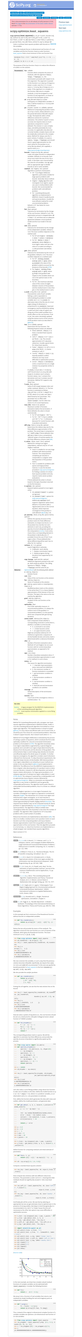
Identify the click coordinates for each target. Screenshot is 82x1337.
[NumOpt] (48, 797)
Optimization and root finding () (26, 15)
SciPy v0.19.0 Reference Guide (34, 13)
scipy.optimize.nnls (65, 31)
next (61, 18)
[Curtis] (41, 527)
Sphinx (21, 1334)
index (39, 18)
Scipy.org (14, 13)
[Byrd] (43, 508)
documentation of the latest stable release (39, 23)
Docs (21, 13)
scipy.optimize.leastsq (66, 25)
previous (67, 18)
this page (18, 23)
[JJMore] (30, 320)
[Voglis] (22, 791)
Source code (18, 1247)
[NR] (51, 435)
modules (46, 18)
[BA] (50, 812)
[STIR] (49, 265)
